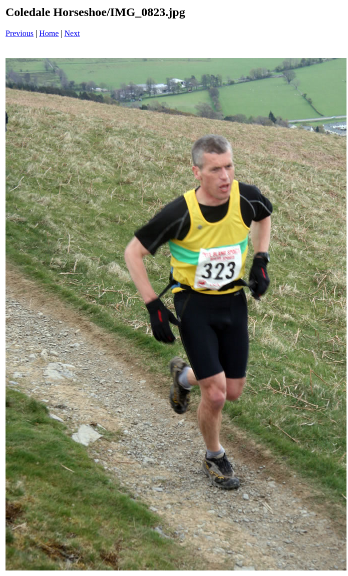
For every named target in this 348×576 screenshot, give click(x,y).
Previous (20, 33)
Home (49, 33)
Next (72, 33)
